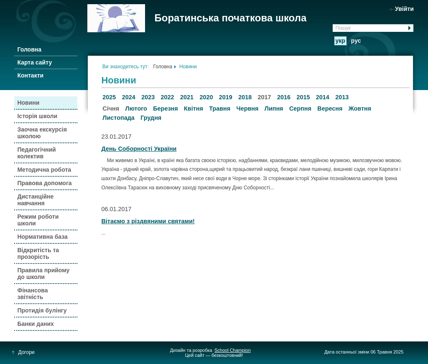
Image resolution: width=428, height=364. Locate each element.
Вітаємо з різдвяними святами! (147, 221)
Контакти (30, 75)
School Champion (232, 350)
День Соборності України (138, 148)
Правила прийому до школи (43, 273)
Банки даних (35, 323)
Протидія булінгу (41, 310)
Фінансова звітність (32, 293)
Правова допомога (44, 183)
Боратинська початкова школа (230, 17)
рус (356, 40)
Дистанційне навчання (35, 200)
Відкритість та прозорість (38, 253)
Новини (28, 102)
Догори (23, 352)
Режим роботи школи (38, 220)
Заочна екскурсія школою (41, 132)
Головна (29, 49)
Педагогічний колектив (36, 153)
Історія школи (37, 116)
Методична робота (44, 169)
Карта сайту (34, 62)
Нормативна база (42, 236)
